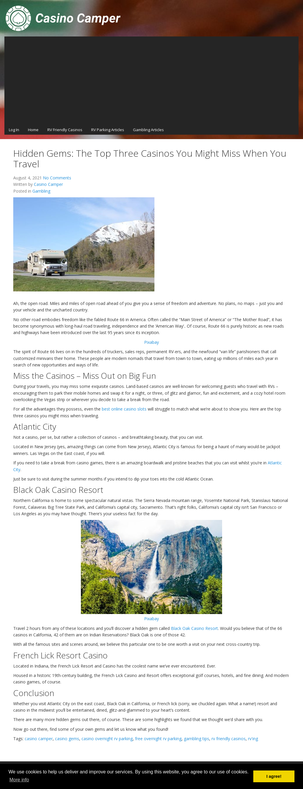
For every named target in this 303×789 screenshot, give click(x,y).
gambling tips (196, 738)
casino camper (39, 738)
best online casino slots (124, 409)
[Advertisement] (151, 80)
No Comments (57, 178)
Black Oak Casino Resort (194, 628)
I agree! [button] (274, 776)
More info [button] (19, 779)
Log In (14, 129)
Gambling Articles (148, 129)
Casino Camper (48, 184)
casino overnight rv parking (107, 738)
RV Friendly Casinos (64, 129)
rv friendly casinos (229, 738)
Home (33, 129)
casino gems (67, 738)
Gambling (41, 191)
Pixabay (151, 342)
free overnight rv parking (158, 738)
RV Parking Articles (107, 129)
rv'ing (253, 738)
